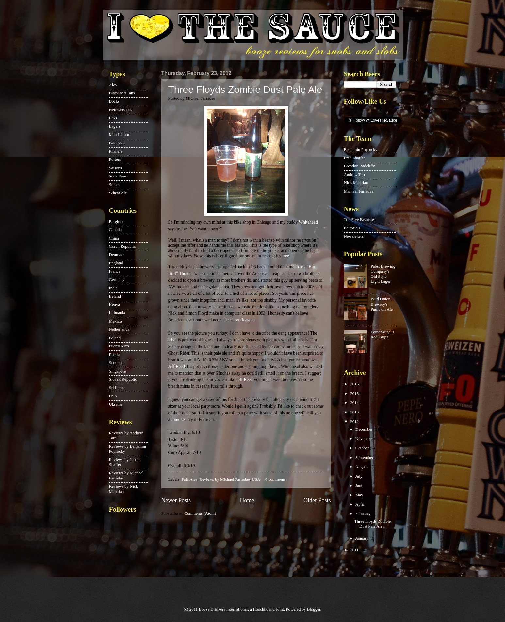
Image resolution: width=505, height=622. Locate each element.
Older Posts (317, 500)
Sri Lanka (117, 387)
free (285, 255)
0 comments (275, 479)
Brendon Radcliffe (359, 166)
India (113, 288)
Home (247, 500)
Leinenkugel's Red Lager (382, 334)
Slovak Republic (123, 379)
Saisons (115, 168)
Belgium (116, 221)
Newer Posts (176, 500)
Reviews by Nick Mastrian (123, 489)
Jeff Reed (176, 366)
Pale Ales (189, 479)
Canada (115, 229)
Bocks (114, 101)
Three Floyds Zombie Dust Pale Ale (245, 89)
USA (256, 479)
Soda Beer (117, 176)
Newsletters (354, 236)
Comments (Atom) (200, 513)
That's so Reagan (238, 319)
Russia (114, 354)
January (362, 538)
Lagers (115, 126)
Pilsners (115, 151)
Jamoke (178, 419)
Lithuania (117, 313)
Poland (115, 338)
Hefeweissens (120, 110)
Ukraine (115, 404)
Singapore (117, 371)
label (172, 339)
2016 (355, 384)
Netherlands (119, 329)
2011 (355, 550)
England (116, 263)
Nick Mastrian (356, 182)
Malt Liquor (119, 134)
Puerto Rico (119, 346)
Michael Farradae (358, 191)
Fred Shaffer (354, 158)
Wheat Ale (118, 193)
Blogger (313, 609)
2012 (355, 421)
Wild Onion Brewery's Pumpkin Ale (382, 304)
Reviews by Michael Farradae (224, 479)
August (361, 466)
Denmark (117, 254)
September (364, 457)
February (363, 514)
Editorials (352, 228)
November (364, 438)
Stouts (114, 184)
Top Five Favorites (360, 219)
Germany (117, 279)
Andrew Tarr (355, 174)
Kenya (114, 304)
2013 (355, 412)
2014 (355, 402)
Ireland (115, 296)
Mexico (115, 321)
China (114, 238)
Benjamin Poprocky (361, 149)
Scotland (116, 363)
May (359, 495)
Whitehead (308, 222)
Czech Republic (122, 246)
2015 (355, 393)
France (115, 271)
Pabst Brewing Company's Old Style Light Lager (383, 274)
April (360, 504)
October (362, 448)
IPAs (113, 118)
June (359, 485)
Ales (113, 85)
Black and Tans (122, 93)
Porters (115, 159)
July (359, 476)
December (364, 429)
